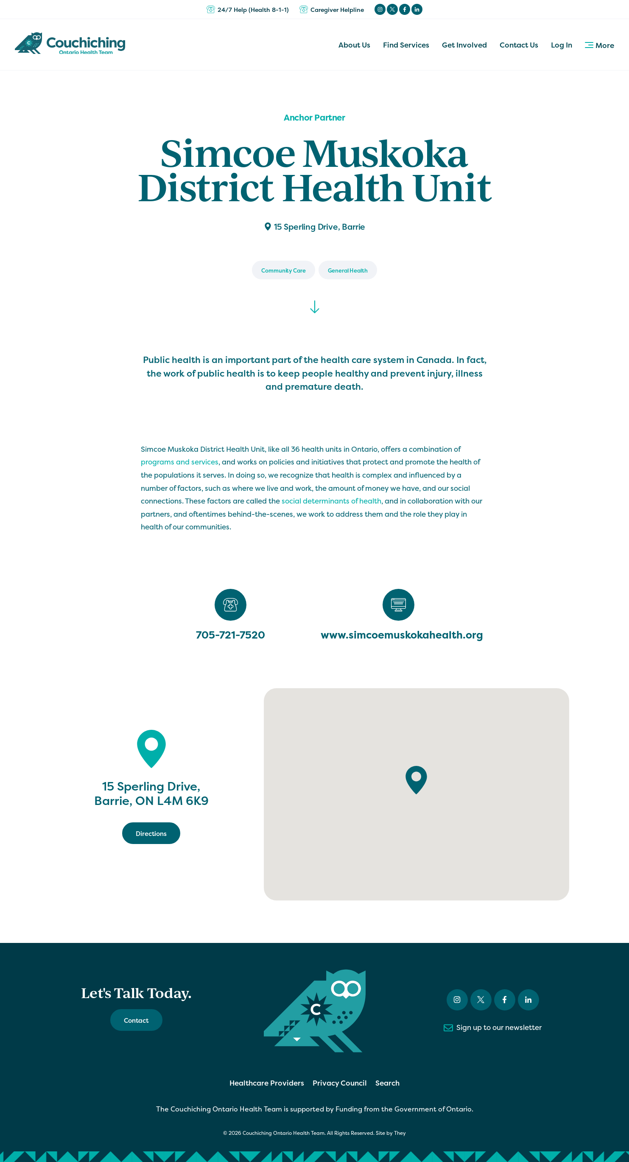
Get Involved (464, 45)
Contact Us (519, 45)
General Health (348, 270)
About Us (354, 45)
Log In (561, 45)
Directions (151, 833)
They (400, 1133)
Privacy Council (340, 1083)
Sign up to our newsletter (493, 1028)
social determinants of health (331, 501)
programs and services (179, 462)
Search (387, 1083)
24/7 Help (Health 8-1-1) (248, 9)
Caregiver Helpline (331, 9)
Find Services (406, 45)
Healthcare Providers (266, 1083)
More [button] (599, 45)
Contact (136, 1020)
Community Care (283, 270)
